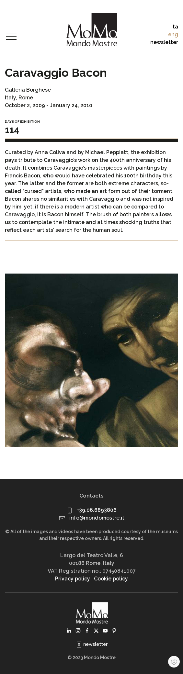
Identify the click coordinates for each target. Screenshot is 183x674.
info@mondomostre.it (96, 518)
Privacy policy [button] (72, 579)
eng (173, 34)
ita (174, 27)
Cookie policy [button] (111, 579)
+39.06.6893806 (97, 510)
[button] (11, 36)
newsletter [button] (164, 42)
